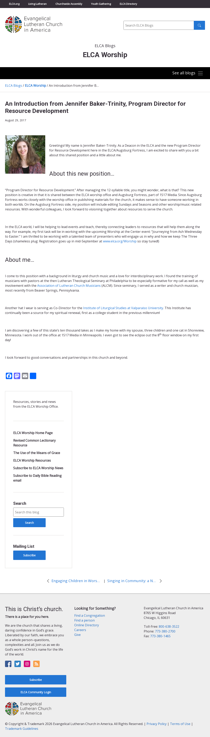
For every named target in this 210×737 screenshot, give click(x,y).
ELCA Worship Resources (32, 460)
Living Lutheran (37, 4)
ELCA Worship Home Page (33, 433)
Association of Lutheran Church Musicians (69, 285)
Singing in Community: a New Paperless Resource (132, 580)
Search (19, 503)
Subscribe (29, 555)
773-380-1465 (160, 636)
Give (77, 634)
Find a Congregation (89, 615)
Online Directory (86, 625)
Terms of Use (180, 724)
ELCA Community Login (35, 692)
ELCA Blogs (13, 85)
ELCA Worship (35, 85)
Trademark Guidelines (21, 728)
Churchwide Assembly (68, 4)
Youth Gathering (101, 4)
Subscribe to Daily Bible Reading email (37, 478)
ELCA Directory (128, 4)
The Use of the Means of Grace (36, 453)
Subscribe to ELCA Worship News (38, 468)
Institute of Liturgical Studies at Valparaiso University (123, 308)
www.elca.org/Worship (120, 241)
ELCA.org (14, 4)
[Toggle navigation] (187, 73)
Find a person (84, 620)
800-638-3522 (169, 626)
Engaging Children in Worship (76, 580)
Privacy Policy (157, 724)
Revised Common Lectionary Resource (34, 442)
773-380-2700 (165, 631)
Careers (80, 630)
